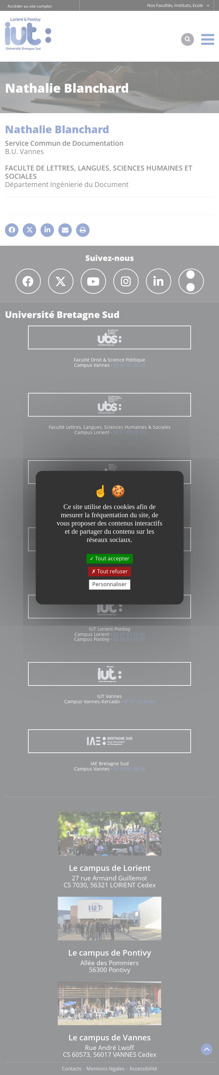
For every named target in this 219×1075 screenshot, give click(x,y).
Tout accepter (109, 558)
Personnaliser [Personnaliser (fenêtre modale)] (109, 584)
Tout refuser (110, 571)
